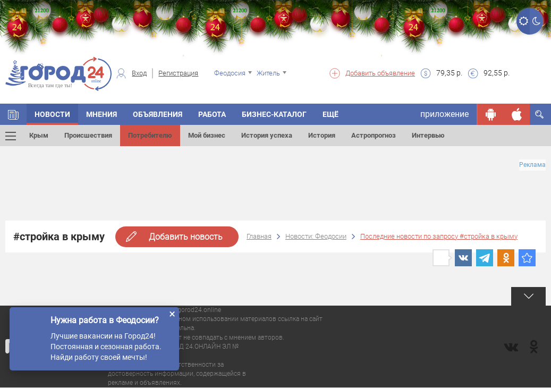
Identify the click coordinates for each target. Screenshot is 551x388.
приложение (444, 114)
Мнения (101, 114)
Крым (38, 135)
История (321, 135)
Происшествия (88, 135)
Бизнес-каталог (274, 114)
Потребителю (150, 135)
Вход (139, 73)
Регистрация (178, 73)
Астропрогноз (373, 135)
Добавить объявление (380, 73)
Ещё (330, 114)
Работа (212, 114)
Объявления (157, 114)
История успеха (266, 135)
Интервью (428, 135)
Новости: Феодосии (315, 236)
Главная (259, 236)
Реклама (532, 164)
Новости (52, 114)
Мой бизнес (206, 135)
